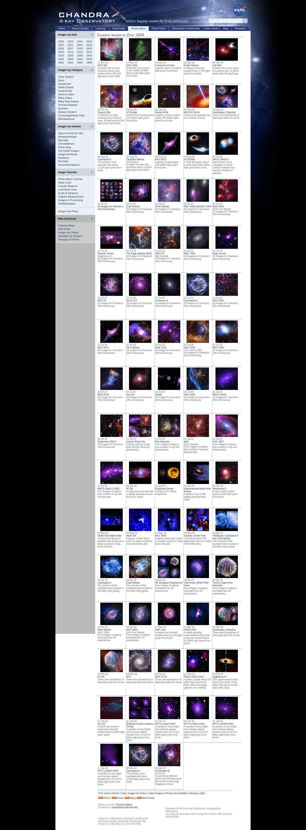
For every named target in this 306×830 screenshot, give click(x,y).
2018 (61, 48)
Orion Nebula (162, 206)
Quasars (63, 108)
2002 (61, 62)
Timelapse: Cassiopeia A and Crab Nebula (225, 537)
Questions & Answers (70, 236)
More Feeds (148, 798)
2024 (80, 41)
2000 (80, 62)
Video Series (212, 28)
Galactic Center (106, 253)
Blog (225, 28)
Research (240, 28)
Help (123, 793)
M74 (128, 676)
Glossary (193, 793)
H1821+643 (190, 629)
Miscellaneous (66, 118)
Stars (61, 80)
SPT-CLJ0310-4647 (165, 723)
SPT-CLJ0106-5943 (223, 723)
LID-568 (217, 65)
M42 (186, 441)
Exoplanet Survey (164, 488)
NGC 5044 (160, 535)
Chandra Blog (66, 225)
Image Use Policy (68, 211)
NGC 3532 (218, 300)
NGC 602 (102, 65)
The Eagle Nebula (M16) (139, 253)
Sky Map (63, 140)
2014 (61, 52)
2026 (61, 41)
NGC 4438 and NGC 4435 (197, 206)
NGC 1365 (218, 347)
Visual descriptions (69, 164)
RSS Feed (64, 229)
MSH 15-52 (103, 394)
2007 (89, 55)
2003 (89, 59)
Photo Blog (64, 147)
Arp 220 (130, 394)
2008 (80, 55)
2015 (89, 48)
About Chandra (80, 28)
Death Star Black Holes (110, 535)
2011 (89, 52)
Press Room (159, 28)
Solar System (66, 76)
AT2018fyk (189, 159)
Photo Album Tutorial (70, 179)
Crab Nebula (133, 206)
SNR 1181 (160, 629)
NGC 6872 (160, 159)
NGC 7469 (189, 253)
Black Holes (65, 97)
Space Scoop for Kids (70, 133)
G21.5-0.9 (131, 300)
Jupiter (158, 394)
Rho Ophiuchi (162, 441)
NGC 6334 (218, 206)
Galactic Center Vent (194, 535)
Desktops (63, 157)
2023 (89, 41)
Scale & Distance (68, 193)
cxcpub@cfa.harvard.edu (124, 807)
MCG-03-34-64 (192, 112)
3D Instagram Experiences (169, 582)
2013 (70, 52)
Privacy (168, 793)
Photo (106, 798)
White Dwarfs (66, 87)
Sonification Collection (224, 112)
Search (115, 793)
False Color (64, 182)
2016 (80, 48)
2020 (80, 45)
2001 (70, 62)
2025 (70, 41)
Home (61, 28)
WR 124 (102, 300)
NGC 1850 (189, 394)
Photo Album (138, 28)
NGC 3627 (218, 441)
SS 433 (101, 723)
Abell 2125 (160, 347)
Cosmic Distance (68, 186)
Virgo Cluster (219, 253)
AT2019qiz (131, 112)
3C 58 (129, 488)
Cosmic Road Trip (135, 441)
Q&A (202, 793)
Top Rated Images (68, 150)
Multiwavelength (67, 136)
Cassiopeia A (104, 159)
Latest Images (155, 793)
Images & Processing (70, 200)
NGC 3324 (189, 347)
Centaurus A (161, 300)
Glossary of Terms (68, 239)
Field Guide (118, 28)
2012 (80, 52)
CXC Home (104, 793)
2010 (61, 55)
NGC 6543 (132, 629)
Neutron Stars (66, 94)
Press (120, 798)
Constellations (66, 143)
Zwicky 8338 (161, 112)
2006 (61, 59)
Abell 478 (131, 535)
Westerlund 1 (219, 488)
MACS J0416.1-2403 (108, 488)
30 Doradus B (162, 771)
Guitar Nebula (191, 65)
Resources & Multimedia (186, 28)
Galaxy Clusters (67, 111)
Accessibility (180, 793)
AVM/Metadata (66, 203)
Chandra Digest (123, 804)
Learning (101, 28)
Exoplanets (64, 83)
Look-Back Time (67, 189)
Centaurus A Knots (164, 65)
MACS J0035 (220, 394)
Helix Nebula (104, 629)
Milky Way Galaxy (68, 101)
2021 (70, 45)
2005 (70, 59)
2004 (80, 59)
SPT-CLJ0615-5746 (194, 723)
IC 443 (101, 676)
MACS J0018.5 (221, 159)
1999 (89, 62)
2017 (70, 48)
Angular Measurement (71, 196)
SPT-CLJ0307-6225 (108, 771)
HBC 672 (160, 253)
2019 (89, 45)
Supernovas (65, 90)
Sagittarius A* (220, 676)
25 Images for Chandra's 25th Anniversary (110, 208)
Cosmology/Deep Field (71, 115)
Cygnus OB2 (104, 112)
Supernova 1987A (107, 441)
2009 (70, 55)
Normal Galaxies (67, 104)
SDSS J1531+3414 (194, 676)
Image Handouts (67, 154)
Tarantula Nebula (135, 159)
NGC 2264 (132, 65)
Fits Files (63, 161)
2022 (61, 45)
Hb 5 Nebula (133, 347)
